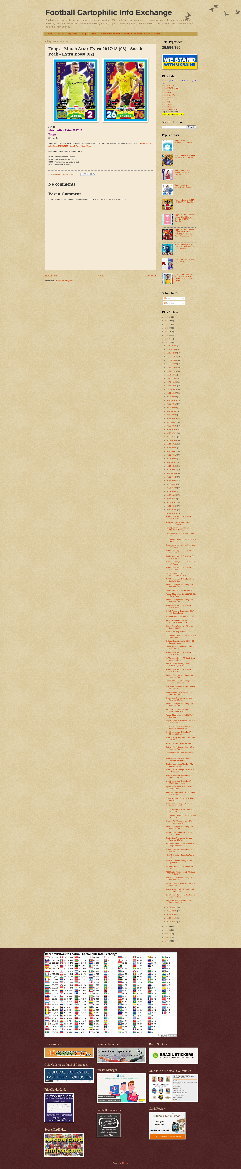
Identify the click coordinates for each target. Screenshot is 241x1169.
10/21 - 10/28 (172, 382)
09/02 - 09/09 (172, 408)
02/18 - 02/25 (172, 510)
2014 (167, 937)
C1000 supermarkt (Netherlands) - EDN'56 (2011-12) (179, 733)
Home (50, 34)
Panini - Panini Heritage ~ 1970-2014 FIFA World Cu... (180, 771)
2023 (167, 324)
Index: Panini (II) (168, 97)
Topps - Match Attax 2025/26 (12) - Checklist (183, 141)
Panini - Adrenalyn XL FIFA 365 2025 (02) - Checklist (184, 201)
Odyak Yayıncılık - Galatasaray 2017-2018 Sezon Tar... (180, 833)
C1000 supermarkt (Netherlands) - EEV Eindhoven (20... (179, 782)
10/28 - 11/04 (172, 378)
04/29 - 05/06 (172, 473)
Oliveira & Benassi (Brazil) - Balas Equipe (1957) (179, 862)
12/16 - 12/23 (172, 353)
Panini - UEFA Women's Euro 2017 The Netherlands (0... (179, 822)
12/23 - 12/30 (172, 349)
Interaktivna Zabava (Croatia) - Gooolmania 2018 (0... (177, 710)
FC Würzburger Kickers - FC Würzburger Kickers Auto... (177, 621)
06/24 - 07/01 (172, 444)
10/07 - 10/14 (172, 389)
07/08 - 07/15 (172, 437)
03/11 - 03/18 (172, 499)
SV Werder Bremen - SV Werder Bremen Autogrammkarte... (178, 727)
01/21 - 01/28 (172, 914)
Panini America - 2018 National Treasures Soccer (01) (178, 759)
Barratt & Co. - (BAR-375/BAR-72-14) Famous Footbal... (180, 890)
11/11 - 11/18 (172, 371)
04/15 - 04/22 (172, 480)
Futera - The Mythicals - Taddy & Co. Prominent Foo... (180, 585)
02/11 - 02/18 (172, 513)
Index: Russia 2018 (169, 109)
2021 (167, 332)
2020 (167, 335)
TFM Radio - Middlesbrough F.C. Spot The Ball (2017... (180, 873)
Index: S (165, 100)
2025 (167, 317)
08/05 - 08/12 (172, 422)
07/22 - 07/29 (172, 429)
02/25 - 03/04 (172, 506)
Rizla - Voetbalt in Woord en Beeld (179, 743)
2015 (167, 934)
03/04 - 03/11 (172, 502)
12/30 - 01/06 (172, 346)
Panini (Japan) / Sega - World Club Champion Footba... (179, 693)
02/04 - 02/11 (172, 907)
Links (93, 34)
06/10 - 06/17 (172, 451)
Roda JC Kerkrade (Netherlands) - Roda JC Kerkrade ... (179, 776)
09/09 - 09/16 (172, 404)
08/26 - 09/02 (172, 411)
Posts (167, 298)
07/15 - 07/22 (172, 433)
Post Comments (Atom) (64, 281)
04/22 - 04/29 (172, 477)
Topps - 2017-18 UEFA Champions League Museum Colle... (179, 682)
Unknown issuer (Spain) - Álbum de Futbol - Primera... (179, 523)
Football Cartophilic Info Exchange (108, 12)
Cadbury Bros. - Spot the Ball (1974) (180, 617)
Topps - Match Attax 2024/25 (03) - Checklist (183, 186)
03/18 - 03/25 (172, 495)
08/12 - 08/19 (172, 418)
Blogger (125, 1163)
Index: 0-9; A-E (168, 85)
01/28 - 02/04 (172, 911)
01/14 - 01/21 (172, 918)
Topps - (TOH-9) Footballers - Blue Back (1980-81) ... (179, 648)
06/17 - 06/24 (172, 448)
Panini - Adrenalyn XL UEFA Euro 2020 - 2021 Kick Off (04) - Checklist (185, 247)
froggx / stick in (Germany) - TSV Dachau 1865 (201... (178, 901)
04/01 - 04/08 (172, 488)
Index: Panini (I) (168, 95)
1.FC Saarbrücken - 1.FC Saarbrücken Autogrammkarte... (180, 659)
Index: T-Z (166, 102)
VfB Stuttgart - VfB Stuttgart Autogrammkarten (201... (176, 574)
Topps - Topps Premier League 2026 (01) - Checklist (182, 172)
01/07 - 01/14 (172, 922)
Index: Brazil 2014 (169, 107)
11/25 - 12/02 (172, 364)
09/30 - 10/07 (172, 393)
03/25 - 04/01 (172, 491)
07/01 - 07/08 (172, 440)
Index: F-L (166, 90)
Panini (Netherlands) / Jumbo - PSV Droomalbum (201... (179, 765)
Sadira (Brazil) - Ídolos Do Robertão (179, 590)
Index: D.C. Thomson (170, 88)
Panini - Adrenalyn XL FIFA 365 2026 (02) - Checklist (184, 156)
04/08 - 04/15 (172, 484)
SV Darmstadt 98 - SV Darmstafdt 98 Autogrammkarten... (180, 845)
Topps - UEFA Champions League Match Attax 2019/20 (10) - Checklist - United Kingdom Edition (184, 233)
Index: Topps (167, 104)
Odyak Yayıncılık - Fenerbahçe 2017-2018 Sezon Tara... (180, 612)
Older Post (150, 275)
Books (61, 34)
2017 (167, 926)
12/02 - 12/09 (172, 360)
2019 (167, 339)
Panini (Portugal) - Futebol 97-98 (178, 632)
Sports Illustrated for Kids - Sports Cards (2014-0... (179, 788)
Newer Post (51, 275)
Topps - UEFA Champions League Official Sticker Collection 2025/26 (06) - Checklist (184, 218)
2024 (167, 321)
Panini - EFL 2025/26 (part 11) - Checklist (184, 260)
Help (84, 34)
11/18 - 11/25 (172, 367)
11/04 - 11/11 (172, 375)
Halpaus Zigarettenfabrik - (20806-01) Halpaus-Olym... (180, 642)
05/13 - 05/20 (172, 466)
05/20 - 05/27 (172, 462)
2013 (167, 941)
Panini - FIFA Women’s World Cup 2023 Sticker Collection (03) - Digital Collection (183, 277)
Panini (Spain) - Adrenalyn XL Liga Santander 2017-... (179, 699)
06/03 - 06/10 (172, 455)
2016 (167, 930)
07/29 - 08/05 (172, 426)
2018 (167, 342)
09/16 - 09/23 (172, 400)
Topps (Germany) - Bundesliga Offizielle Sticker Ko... (177, 529)
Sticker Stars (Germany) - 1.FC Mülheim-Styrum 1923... (178, 665)
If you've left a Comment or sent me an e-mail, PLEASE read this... (131, 34)
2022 (167, 328)
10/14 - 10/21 (172, 386)
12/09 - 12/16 (172, 356)
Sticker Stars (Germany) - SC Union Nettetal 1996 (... (179, 627)
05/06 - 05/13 (172, 469)
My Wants (72, 34)
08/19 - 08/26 (172, 415)
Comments (169, 303)
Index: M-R (166, 93)
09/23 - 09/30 (172, 397)
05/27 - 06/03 (172, 459)
